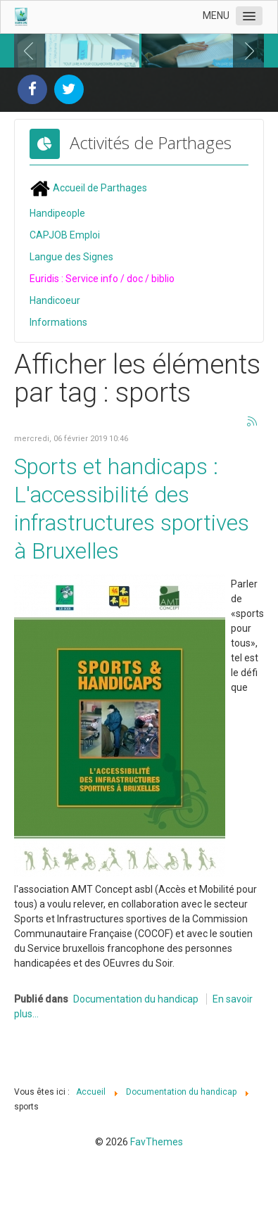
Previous (32, 50)
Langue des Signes (71, 255)
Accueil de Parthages (88, 185)
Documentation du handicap (135, 997)
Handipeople (57, 211)
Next (245, 50)
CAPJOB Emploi (65, 233)
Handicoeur (55, 299)
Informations (58, 320)
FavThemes (156, 1140)
